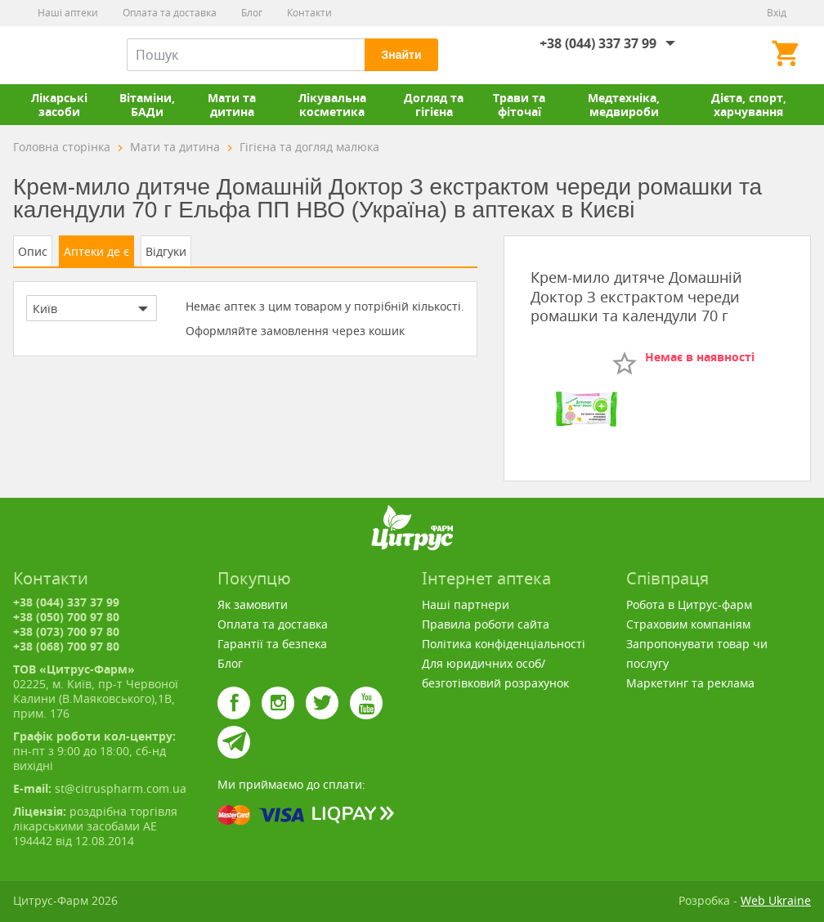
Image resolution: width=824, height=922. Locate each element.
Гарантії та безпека (272, 643)
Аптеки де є (96, 251)
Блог (251, 13)
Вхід (776, 13)
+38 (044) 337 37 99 (598, 43)
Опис (32, 251)
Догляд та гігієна (434, 104)
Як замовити (252, 604)
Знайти (401, 54)
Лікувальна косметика (332, 104)
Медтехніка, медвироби (624, 104)
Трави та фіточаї (519, 104)
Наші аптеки (68, 13)
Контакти (309, 13)
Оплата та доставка (170, 13)
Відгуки (166, 251)
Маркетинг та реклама (690, 683)
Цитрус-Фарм (51, 55)
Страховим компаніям (688, 624)
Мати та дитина (232, 104)
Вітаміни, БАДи (147, 104)
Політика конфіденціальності (503, 643)
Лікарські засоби (59, 104)
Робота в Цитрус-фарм (689, 604)
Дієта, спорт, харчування (748, 104)
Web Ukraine (776, 900)
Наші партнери (465, 604)
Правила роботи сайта (485, 624)
